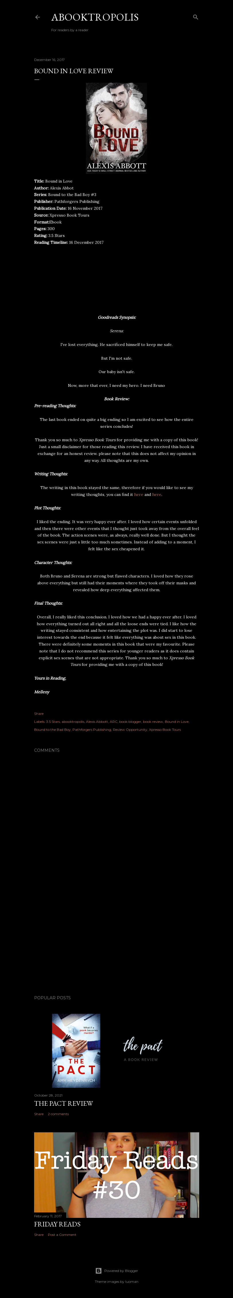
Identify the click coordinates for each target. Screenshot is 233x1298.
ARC (114, 721)
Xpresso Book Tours (165, 729)
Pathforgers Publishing (92, 729)
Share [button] (39, 713)
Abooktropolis (95, 17)
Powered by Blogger (116, 1270)
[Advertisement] (116, 941)
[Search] (195, 15)
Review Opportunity (130, 729)
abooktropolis (73, 721)
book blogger (130, 721)
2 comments (58, 1114)
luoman (131, 1281)
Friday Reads (57, 1224)
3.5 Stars (53, 721)
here (139, 494)
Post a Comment (62, 1234)
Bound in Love (177, 721)
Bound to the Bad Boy (52, 729)
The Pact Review (63, 1103)
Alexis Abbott (97, 721)
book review (153, 721)
